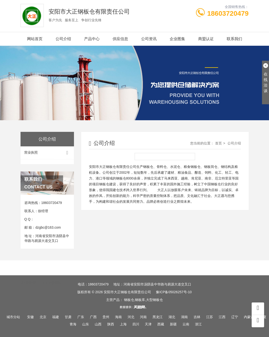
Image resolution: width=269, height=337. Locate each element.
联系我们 (234, 39)
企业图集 (177, 39)
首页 (218, 143)
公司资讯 (149, 39)
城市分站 (13, 317)
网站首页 (35, 39)
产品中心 (92, 39)
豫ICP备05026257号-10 (174, 292)
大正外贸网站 (52, 275)
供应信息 (120, 39)
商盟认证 (206, 39)
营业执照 (47, 153)
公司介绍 (63, 39)
